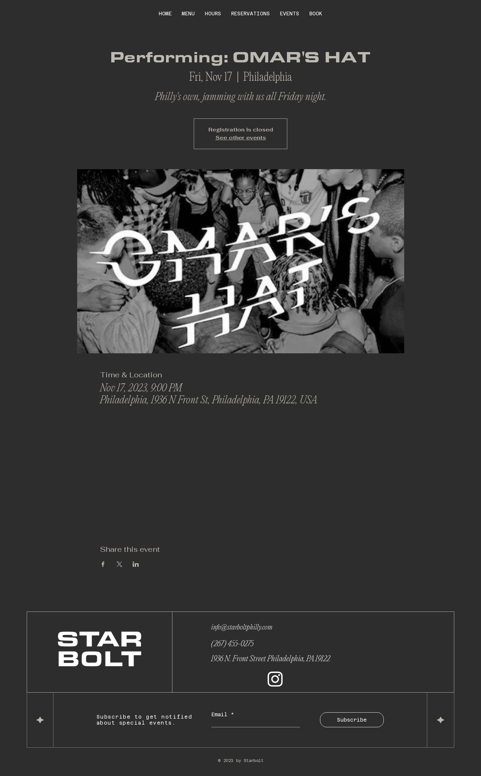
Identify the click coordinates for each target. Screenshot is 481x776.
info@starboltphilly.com (241, 628)
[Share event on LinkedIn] (136, 564)
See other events (240, 137)
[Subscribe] (352, 719)
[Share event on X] (119, 564)
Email (221, 714)
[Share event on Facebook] (103, 564)
